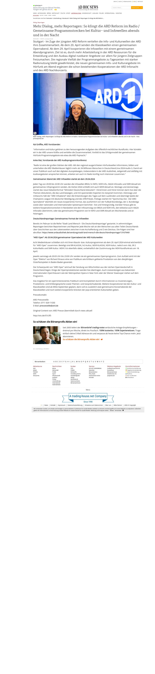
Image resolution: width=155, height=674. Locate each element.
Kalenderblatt (56, 385)
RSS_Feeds (92, 374)
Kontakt (91, 377)
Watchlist (91, 370)
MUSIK (45, 15)
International (56, 383)
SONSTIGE (119, 13)
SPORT (68, 13)
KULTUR (41, 15)
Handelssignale (75, 375)
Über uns (108, 405)
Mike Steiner (118, 405)
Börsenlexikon (40, 361)
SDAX (34, 374)
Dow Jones (36, 375)
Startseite (49, 18)
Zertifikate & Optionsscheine (75, 380)
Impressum (61, 405)
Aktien (72, 377)
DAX (34, 368)
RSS (134, 1)
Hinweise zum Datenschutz (94, 405)
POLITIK (62, 13)
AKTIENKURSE (42, 13)
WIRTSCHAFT (56, 13)
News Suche (135, 7)
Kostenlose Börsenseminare (112, 371)
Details (112, 410)
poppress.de (111, 375)
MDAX (35, 370)
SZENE (49, 15)
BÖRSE (49, 13)
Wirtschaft (55, 370)
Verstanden (118, 410)
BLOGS (120, 1)
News (46, 405)
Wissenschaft (56, 375)
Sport (54, 374)
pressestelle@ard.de (49, 305)
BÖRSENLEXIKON (127, 1)
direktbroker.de (111, 374)
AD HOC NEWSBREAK (95, 368)
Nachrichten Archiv (94, 375)
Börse (54, 368)
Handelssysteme (75, 374)
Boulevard (65, 18)
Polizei (54, 379)
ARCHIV (115, 1)
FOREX (73, 370)
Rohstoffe (74, 372)
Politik (54, 372)
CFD (72, 368)
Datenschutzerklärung (75, 405)
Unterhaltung (57, 18)
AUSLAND (95, 13)
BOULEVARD (36, 15)
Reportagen (41, 22)
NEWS (35, 13)
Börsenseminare (75, 383)
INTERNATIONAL (110, 13)
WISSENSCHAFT (86, 13)
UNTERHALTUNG (76, 13)
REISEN (54, 15)
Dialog (35, 22)
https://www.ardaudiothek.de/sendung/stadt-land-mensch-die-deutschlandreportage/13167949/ (86, 232)
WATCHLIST (140, 1)
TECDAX (35, 372)
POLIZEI (101, 13)
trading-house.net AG (113, 368)
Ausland (54, 377)
